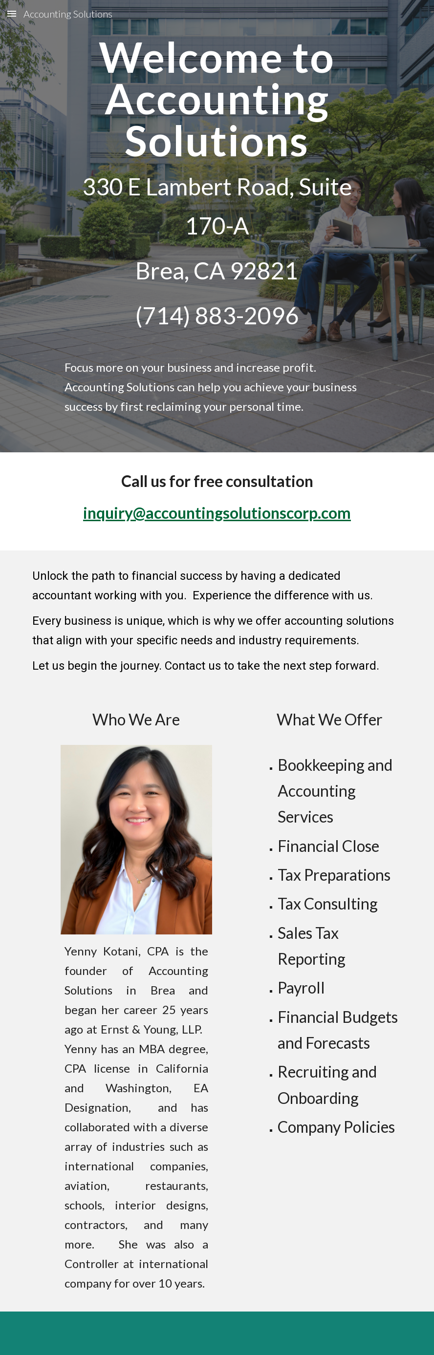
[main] (217, 190)
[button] (11, 13)
